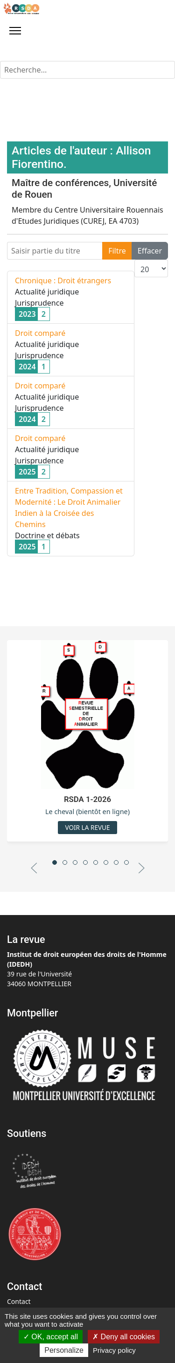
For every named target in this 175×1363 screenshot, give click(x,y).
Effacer (150, 251)
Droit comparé (40, 333)
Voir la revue (87, 827)
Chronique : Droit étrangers (63, 280)
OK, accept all (50, 1337)
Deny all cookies (123, 1337)
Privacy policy (114, 1350)
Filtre (117, 251)
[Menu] (15, 31)
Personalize (64, 1350)
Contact (19, 1301)
